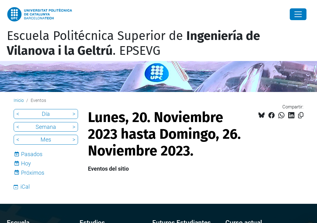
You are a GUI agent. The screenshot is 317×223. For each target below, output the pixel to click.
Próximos (32, 172)
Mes (46, 139)
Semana (46, 127)
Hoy (26, 163)
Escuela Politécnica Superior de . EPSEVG (133, 43)
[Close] (298, 14)
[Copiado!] (300, 115)
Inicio (19, 100)
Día (46, 114)
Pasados (31, 154)
